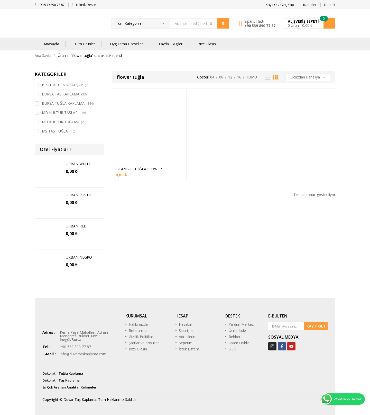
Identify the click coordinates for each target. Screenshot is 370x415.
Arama (223, 23)
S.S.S (232, 349)
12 (230, 77)
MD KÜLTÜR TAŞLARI (60, 112)
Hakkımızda (138, 324)
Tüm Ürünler (84, 43)
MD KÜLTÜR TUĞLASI (60, 121)
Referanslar (138, 330)
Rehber (234, 336)
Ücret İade (237, 330)
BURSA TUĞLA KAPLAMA (63, 103)
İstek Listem (189, 349)
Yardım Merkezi (241, 324)
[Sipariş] (307, 77)
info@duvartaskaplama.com (83, 353)
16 (239, 77)
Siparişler (186, 330)
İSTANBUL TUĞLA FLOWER (139, 168)
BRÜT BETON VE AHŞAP (62, 84)
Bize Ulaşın (207, 43)
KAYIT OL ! (316, 326)
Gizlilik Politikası (141, 336)
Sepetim (185, 342)
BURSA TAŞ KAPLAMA (60, 94)
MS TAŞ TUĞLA (55, 131)
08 (221, 77)
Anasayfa (51, 43)
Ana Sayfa (43, 55)
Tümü (251, 77)
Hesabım (186, 324)
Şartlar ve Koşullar (144, 342)
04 (212, 77)
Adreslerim (188, 336)
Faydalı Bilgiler (170, 43)
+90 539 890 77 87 (259, 25)
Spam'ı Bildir (239, 342)
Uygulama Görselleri (127, 43)
